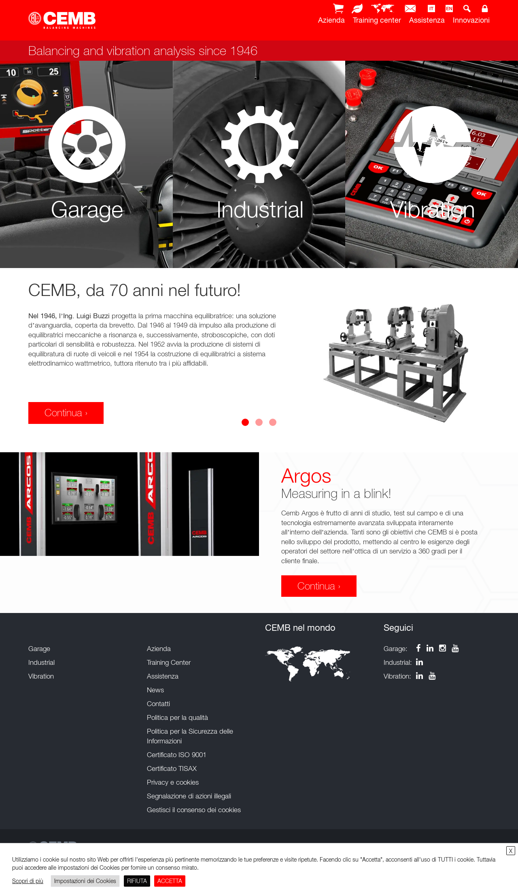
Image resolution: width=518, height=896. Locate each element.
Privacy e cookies (173, 782)
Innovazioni (471, 20)
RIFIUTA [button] (137, 880)
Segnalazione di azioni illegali (189, 796)
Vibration (41, 676)
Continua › (66, 412)
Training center (377, 20)
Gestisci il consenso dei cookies (194, 810)
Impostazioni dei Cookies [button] (85, 880)
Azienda (331, 20)
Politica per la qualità (177, 717)
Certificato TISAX (172, 768)
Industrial (41, 662)
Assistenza (427, 20)
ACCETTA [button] (169, 880)
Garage (39, 649)
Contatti (158, 704)
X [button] (510, 850)
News (155, 690)
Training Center (169, 662)
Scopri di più (27, 880)
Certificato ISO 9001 (176, 755)
